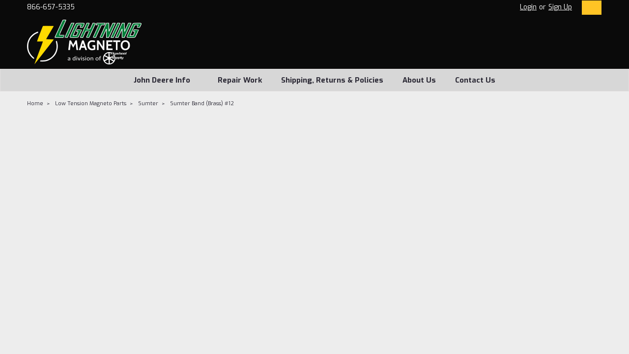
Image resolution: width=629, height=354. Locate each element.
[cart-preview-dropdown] (589, 7)
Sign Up (560, 7)
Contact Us (475, 80)
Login (528, 7)
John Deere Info (166, 80)
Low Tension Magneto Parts (90, 103)
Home (35, 103)
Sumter (148, 103)
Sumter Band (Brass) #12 (202, 103)
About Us (419, 80)
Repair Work (240, 80)
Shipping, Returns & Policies (332, 80)
